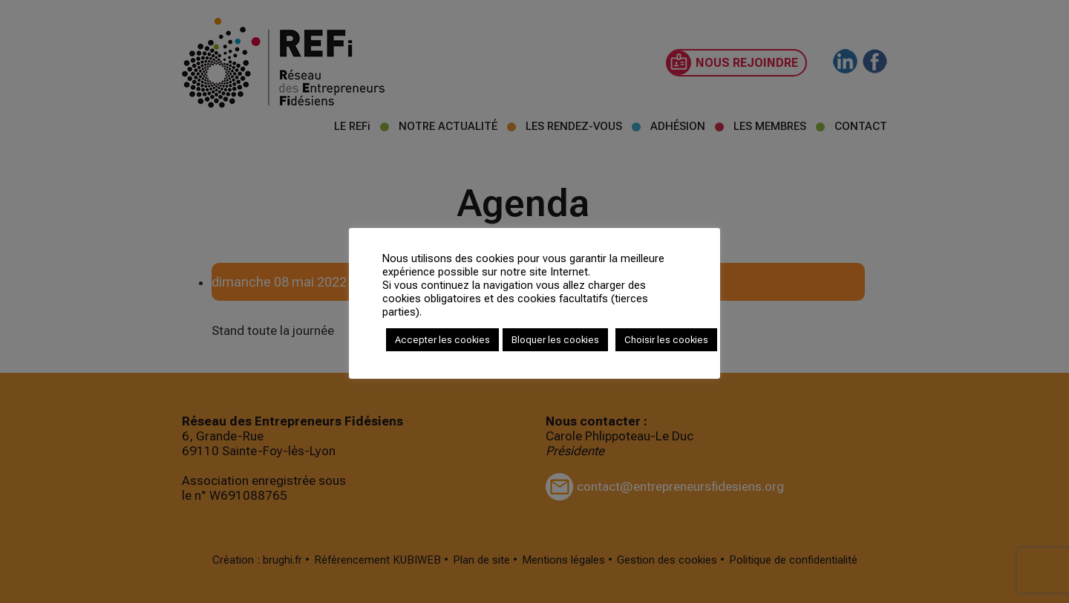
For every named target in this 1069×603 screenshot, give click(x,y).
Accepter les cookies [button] (442, 339)
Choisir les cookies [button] (666, 339)
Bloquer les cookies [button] (555, 339)
